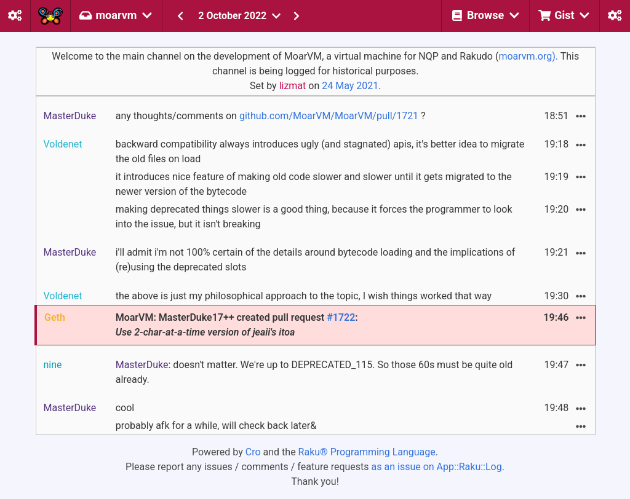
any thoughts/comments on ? (271, 116)
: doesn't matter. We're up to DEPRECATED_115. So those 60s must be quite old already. (314, 372)
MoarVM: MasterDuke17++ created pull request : (237, 325)
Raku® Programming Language (367, 452)
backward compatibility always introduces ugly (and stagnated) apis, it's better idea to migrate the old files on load (320, 151)
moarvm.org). (528, 56)
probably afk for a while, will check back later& (216, 425)
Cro (253, 452)
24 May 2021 (350, 86)
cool (125, 408)
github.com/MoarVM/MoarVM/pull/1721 (328, 116)
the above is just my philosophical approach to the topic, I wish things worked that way (304, 296)
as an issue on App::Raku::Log (437, 467)
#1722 (341, 317)
